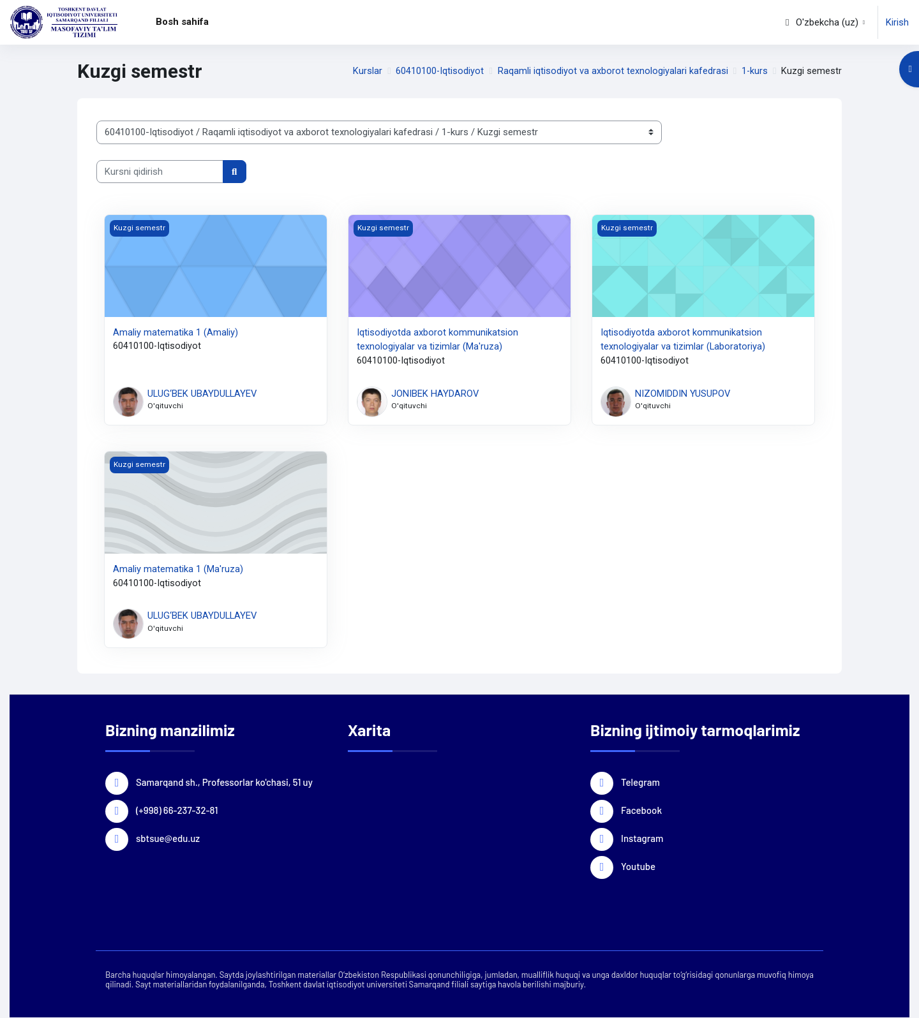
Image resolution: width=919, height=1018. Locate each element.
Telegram (640, 782)
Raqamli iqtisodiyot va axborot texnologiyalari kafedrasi (612, 71)
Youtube (638, 866)
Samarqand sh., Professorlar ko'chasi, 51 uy (224, 782)
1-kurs (754, 71)
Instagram (642, 838)
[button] (824, 22)
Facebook (641, 810)
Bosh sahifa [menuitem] (182, 21)
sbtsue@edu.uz (168, 838)
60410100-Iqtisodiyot (438, 71)
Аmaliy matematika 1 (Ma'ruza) (178, 569)
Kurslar (365, 71)
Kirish (897, 22)
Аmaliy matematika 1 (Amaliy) (175, 332)
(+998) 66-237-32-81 (177, 810)
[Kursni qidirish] (159, 172)
